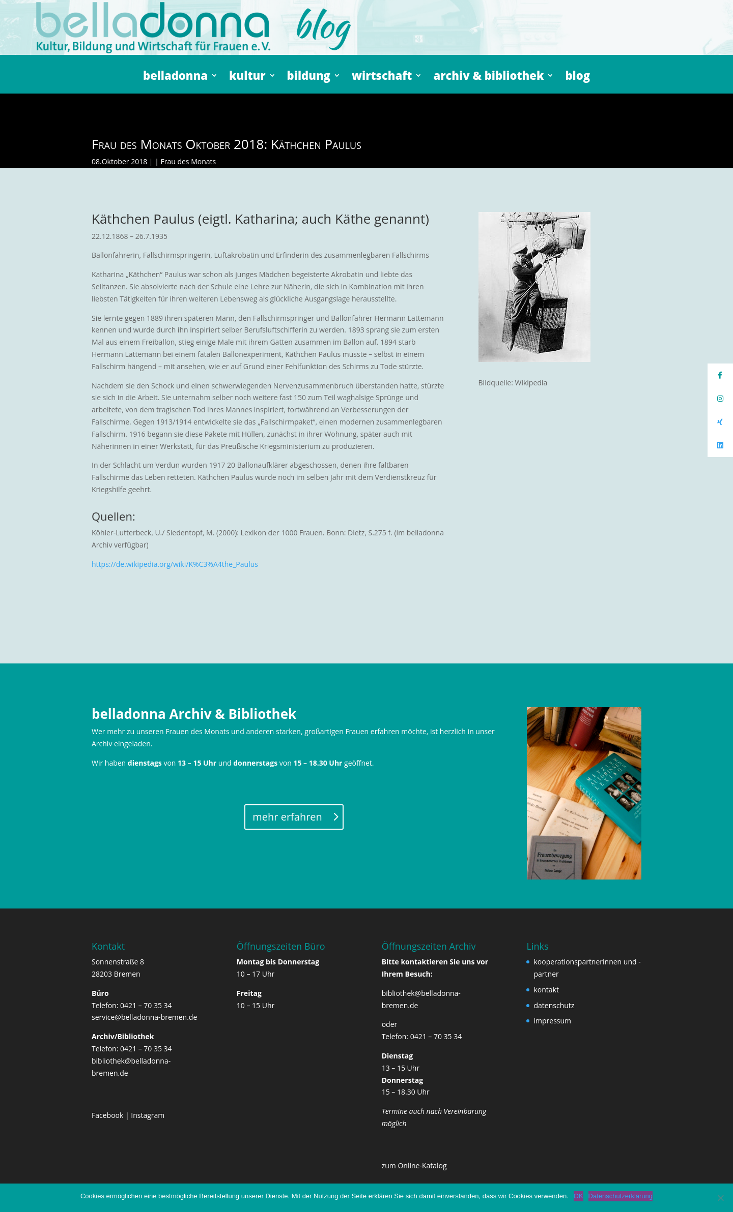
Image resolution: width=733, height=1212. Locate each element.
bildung (308, 77)
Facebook (107, 1115)
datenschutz (553, 1005)
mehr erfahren (287, 817)
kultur (247, 77)
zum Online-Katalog (414, 1165)
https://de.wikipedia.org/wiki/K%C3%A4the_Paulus (175, 564)
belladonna (175, 77)
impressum (552, 1020)
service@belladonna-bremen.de (144, 1017)
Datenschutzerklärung (620, 1196)
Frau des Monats (188, 161)
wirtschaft (382, 77)
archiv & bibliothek (488, 77)
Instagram (147, 1115)
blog (577, 77)
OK (578, 1196)
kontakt (545, 989)
